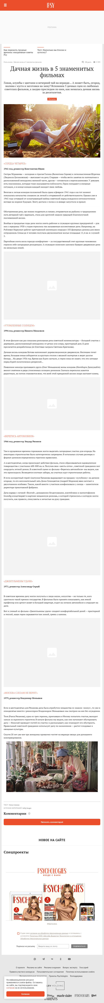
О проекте (20, 967)
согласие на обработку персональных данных (49, 933)
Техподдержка (76, 976)
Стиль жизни (8, 62)
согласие (10, 988)
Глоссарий (83, 967)
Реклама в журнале (52, 967)
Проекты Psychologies (58, 976)
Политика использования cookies (80, 971)
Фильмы (52, 99)
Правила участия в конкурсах (22, 971)
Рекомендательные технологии (33, 976)
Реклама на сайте (34, 967)
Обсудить (86, 62)
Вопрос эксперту (70, 967)
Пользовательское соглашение (50, 971)
